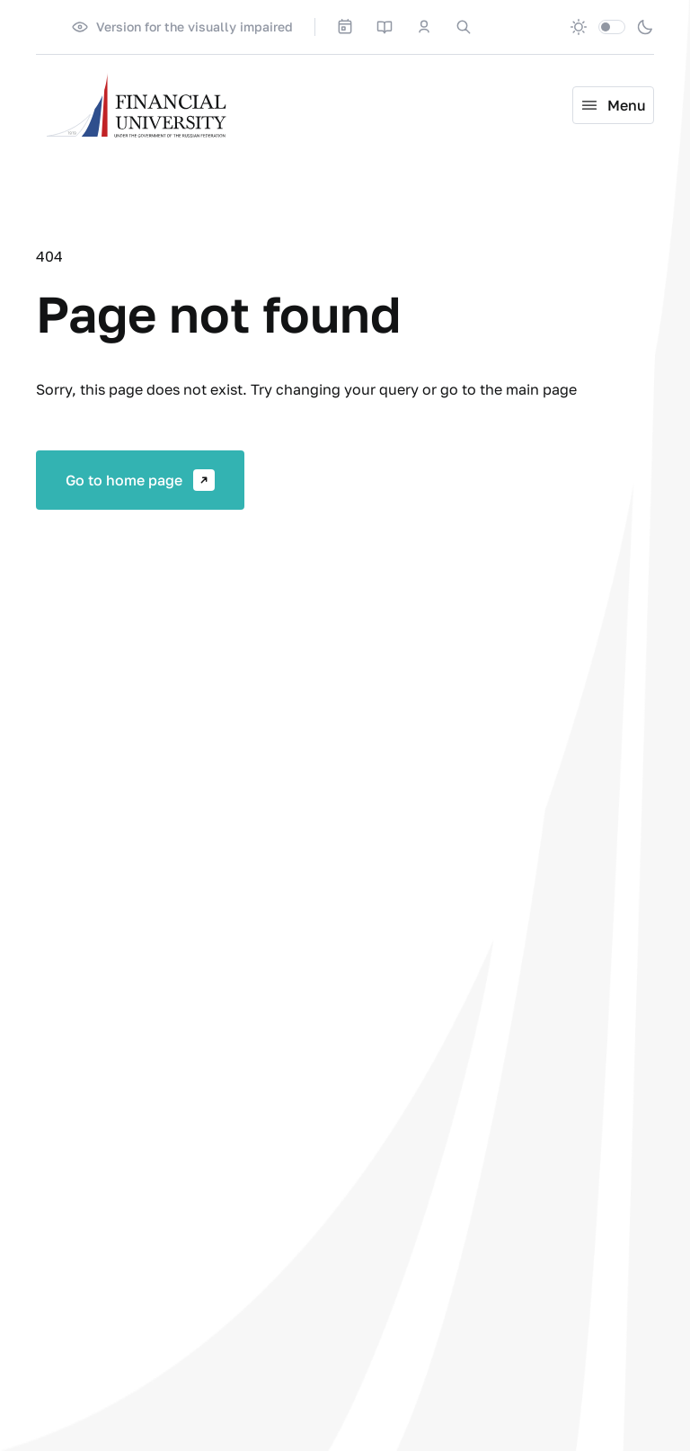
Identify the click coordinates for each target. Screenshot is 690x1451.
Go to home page (140, 480)
